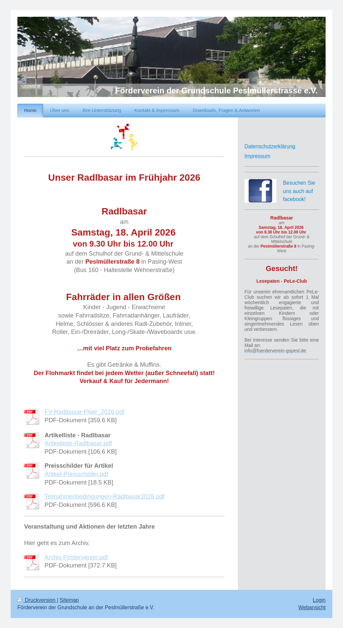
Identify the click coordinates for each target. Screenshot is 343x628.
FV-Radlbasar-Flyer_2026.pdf (85, 412)
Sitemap (69, 600)
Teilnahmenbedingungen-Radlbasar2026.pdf (104, 496)
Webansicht (312, 607)
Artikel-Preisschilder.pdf (76, 474)
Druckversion (37, 600)
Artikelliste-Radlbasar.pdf (78, 443)
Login (319, 600)
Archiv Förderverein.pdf (76, 557)
